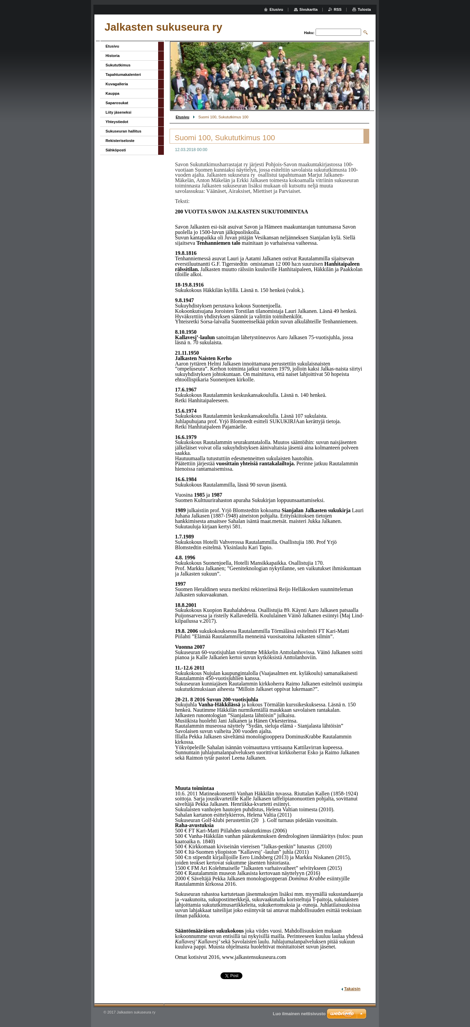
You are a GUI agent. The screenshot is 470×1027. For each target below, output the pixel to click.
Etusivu (182, 117)
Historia (113, 56)
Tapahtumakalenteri (123, 74)
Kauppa (112, 93)
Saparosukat (117, 103)
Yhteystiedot (117, 122)
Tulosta (364, 9)
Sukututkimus (118, 65)
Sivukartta (308, 9)
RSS (338, 9)
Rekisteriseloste (120, 141)
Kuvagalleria (117, 84)
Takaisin (352, 989)
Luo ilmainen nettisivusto (299, 1013)
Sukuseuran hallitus (123, 131)
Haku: (309, 33)
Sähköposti (116, 150)
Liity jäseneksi (118, 112)
